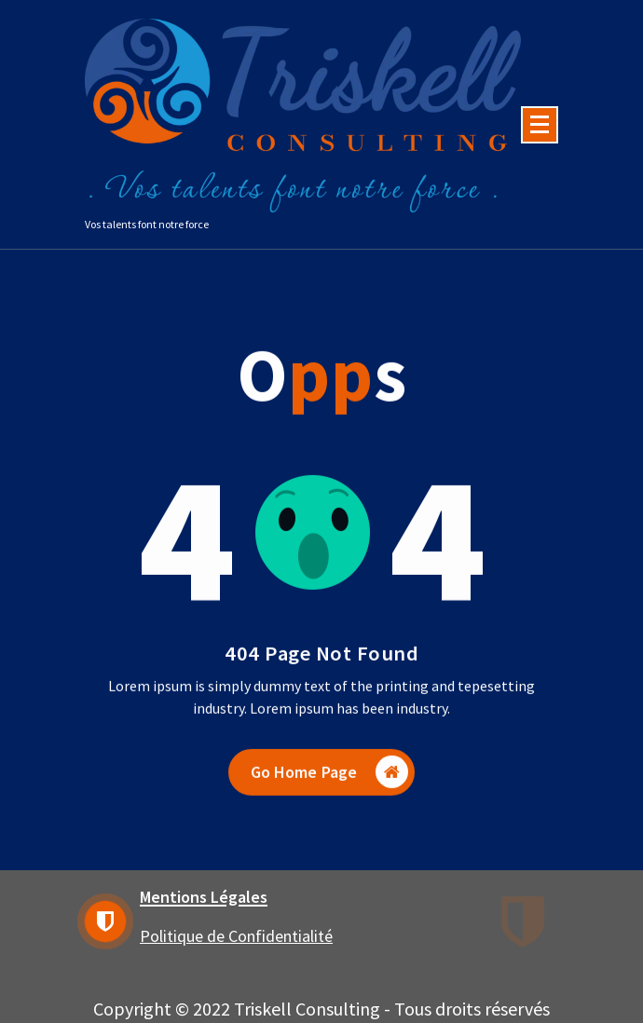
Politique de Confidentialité (236, 936)
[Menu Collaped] (539, 124)
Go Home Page (330, 783)
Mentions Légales (203, 896)
